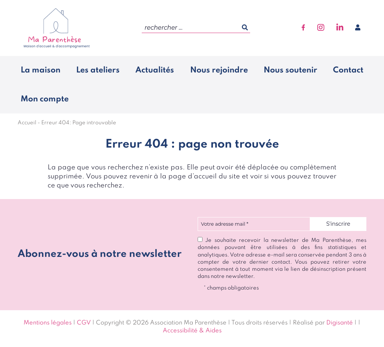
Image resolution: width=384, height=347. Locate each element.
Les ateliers (98, 70)
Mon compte (45, 99)
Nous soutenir (290, 70)
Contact (348, 70)
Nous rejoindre (219, 70)
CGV (84, 323)
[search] (196, 28)
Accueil (27, 122)
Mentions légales (48, 323)
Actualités (154, 70)
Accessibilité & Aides (192, 331)
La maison (40, 70)
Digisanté (339, 323)
